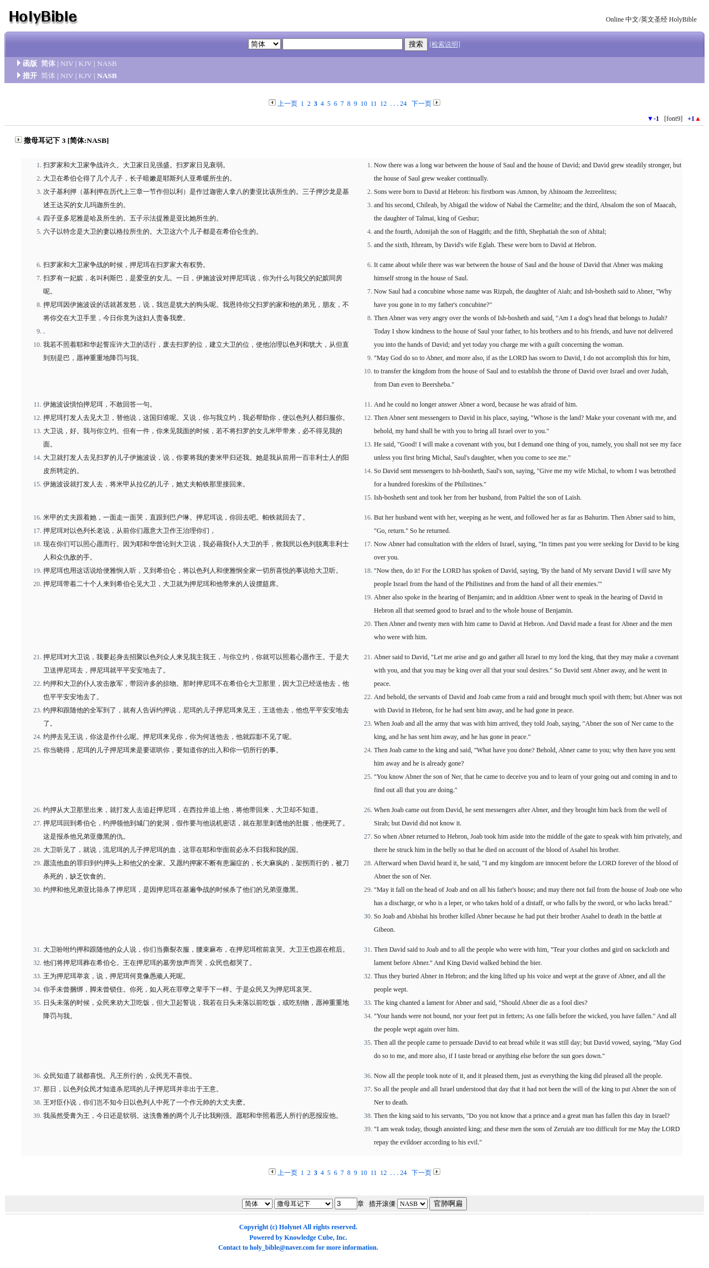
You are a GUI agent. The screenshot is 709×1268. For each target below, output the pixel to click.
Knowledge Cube (308, 1237)
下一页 (421, 103)
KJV (85, 63)
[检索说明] (444, 44)
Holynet (290, 1227)
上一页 (287, 103)
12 (383, 103)
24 (403, 103)
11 (374, 103)
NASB (107, 63)
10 (364, 103)
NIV (66, 63)
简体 (48, 63)
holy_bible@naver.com (282, 1247)
